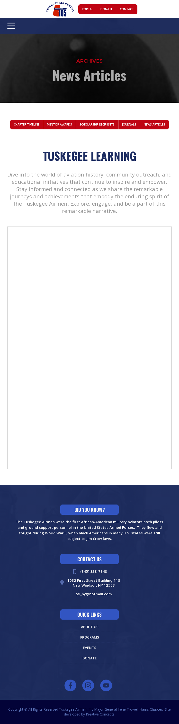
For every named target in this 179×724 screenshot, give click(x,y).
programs (89, 637)
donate (106, 9)
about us (89, 626)
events (89, 647)
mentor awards (59, 124)
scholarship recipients (97, 124)
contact (127, 9)
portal (87, 9)
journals (129, 124)
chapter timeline (26, 124)
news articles (154, 124)
